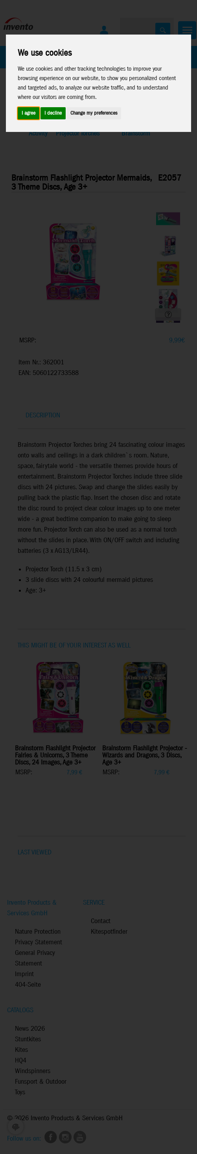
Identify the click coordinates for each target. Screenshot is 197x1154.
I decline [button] (53, 113)
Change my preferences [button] (93, 113)
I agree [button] (28, 113)
